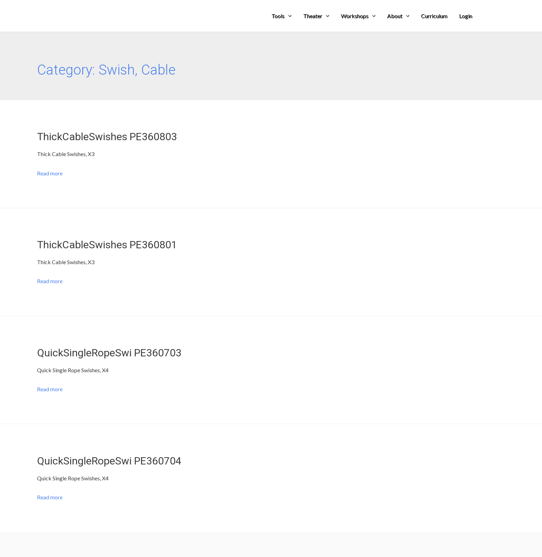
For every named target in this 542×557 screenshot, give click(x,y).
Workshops (354, 15)
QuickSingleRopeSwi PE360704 (109, 461)
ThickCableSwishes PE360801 (107, 245)
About (394, 15)
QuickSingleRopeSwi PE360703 (109, 353)
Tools (277, 15)
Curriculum (434, 15)
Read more (50, 173)
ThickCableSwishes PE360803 (107, 137)
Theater (312, 15)
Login (465, 15)
